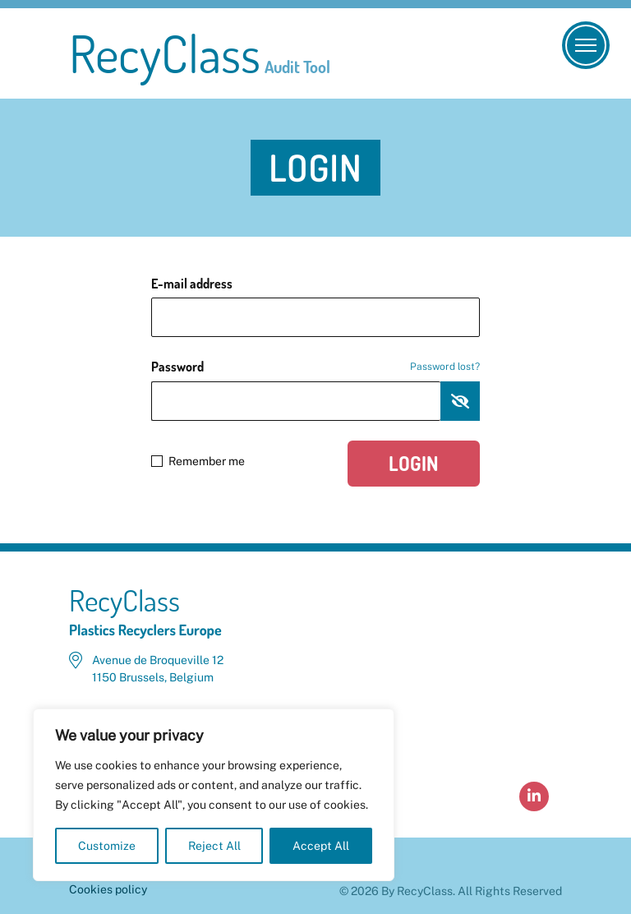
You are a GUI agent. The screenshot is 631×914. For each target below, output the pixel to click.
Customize (107, 845)
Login (414, 463)
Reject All (214, 845)
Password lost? (445, 366)
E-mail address (192, 283)
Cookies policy (108, 889)
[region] (213, 795)
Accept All (320, 845)
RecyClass (199, 53)
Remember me (198, 461)
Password (315, 366)
